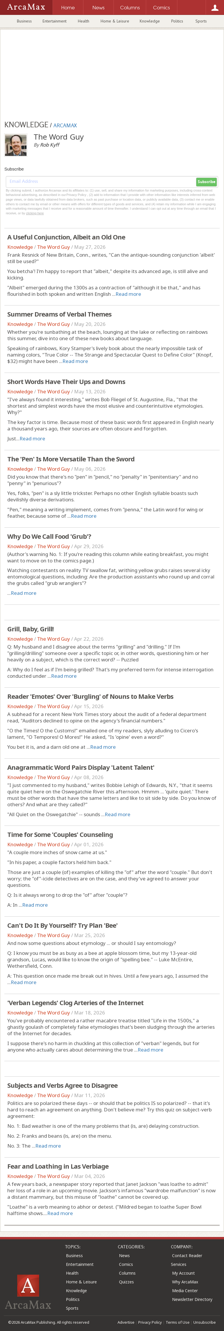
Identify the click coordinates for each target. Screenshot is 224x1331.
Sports (201, 21)
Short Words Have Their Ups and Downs (66, 381)
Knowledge (150, 21)
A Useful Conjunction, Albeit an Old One (66, 236)
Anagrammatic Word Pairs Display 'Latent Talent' (80, 767)
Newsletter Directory (192, 1299)
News (124, 1255)
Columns (127, 1273)
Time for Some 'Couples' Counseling (60, 834)
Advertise (126, 1322)
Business (24, 21)
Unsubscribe (204, 1322)
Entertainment (54, 21)
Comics (126, 1264)
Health (83, 21)
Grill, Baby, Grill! (30, 628)
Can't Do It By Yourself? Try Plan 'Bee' (62, 925)
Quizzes (126, 1282)
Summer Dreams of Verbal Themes (59, 314)
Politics (177, 21)
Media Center (185, 1290)
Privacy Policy (150, 1322)
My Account (183, 1273)
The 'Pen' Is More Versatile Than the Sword (70, 458)
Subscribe (206, 182)
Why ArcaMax (185, 1282)
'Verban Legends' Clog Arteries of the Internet (75, 1002)
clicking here (35, 213)
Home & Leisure (115, 21)
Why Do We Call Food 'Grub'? (49, 536)
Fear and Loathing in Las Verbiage (57, 1166)
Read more (128, 294)
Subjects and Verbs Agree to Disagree (62, 1085)
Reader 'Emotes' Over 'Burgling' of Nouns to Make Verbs (90, 696)
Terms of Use (178, 1322)
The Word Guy (53, 247)
